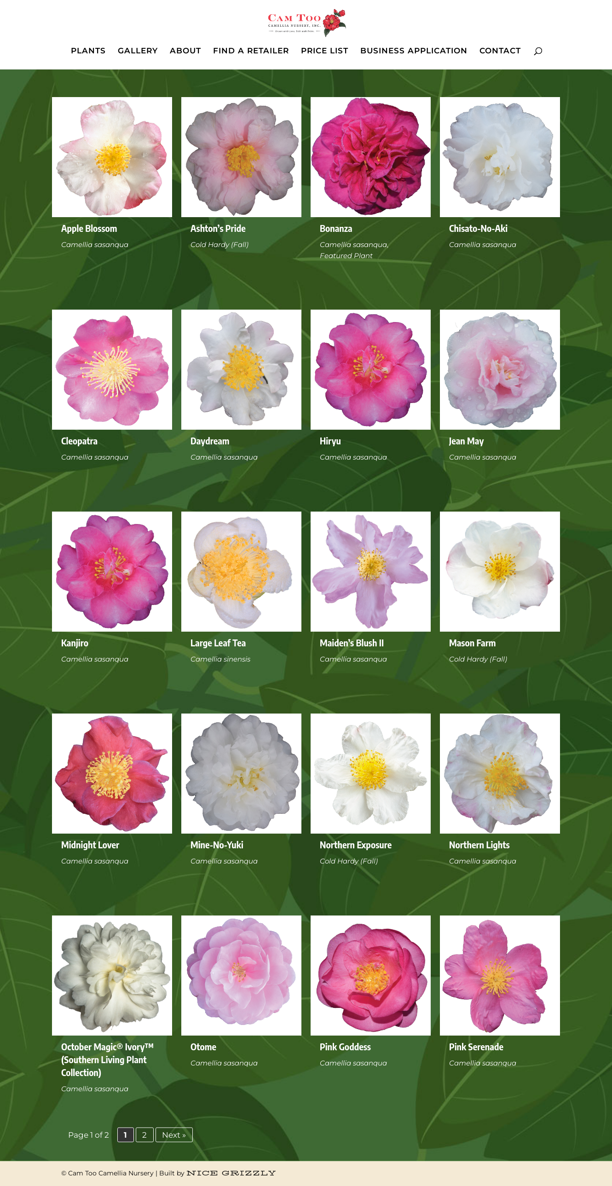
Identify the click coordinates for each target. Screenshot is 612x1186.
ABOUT (185, 51)
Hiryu (330, 440)
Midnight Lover (90, 844)
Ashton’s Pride (218, 228)
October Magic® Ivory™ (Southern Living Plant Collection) (107, 1059)
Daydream (210, 440)
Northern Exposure (356, 844)
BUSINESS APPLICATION (414, 51)
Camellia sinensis (220, 659)
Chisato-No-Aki (478, 228)
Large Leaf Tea (218, 642)
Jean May (466, 440)
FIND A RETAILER (251, 51)
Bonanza (336, 228)
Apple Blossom (89, 228)
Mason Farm (472, 642)
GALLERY (138, 51)
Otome (203, 1046)
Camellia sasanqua (94, 244)
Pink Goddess (345, 1046)
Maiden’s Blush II (352, 642)
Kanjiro (74, 642)
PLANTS (88, 51)
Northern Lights (479, 844)
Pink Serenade (476, 1046)
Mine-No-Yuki (217, 844)
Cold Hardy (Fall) (219, 244)
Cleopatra (79, 440)
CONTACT (500, 51)
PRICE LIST (324, 51)
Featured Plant (346, 255)
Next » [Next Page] (174, 1134)
